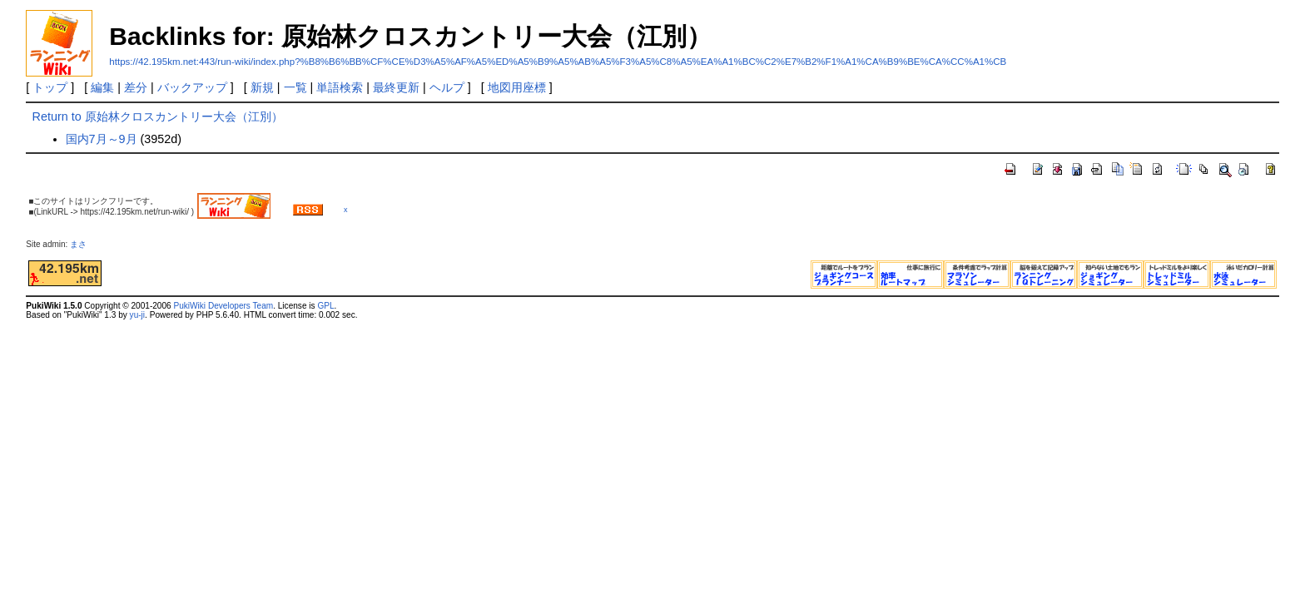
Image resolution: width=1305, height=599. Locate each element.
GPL (325, 305)
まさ (82, 244)
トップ (49, 87)
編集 (102, 87)
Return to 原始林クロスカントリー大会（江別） (157, 116)
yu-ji (137, 314)
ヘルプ (446, 87)
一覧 (295, 87)
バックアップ (192, 87)
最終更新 (396, 87)
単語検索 (339, 87)
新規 (262, 87)
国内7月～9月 (101, 139)
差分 (135, 87)
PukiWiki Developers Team (223, 305)
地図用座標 (517, 87)
